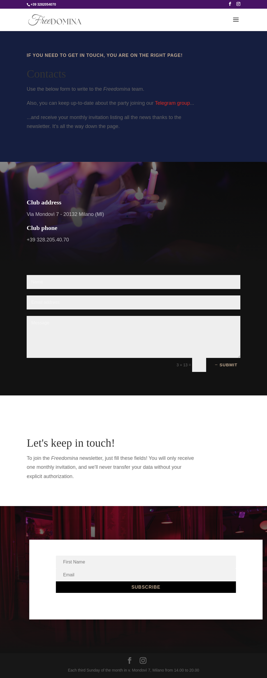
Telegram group (172, 103)
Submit (229, 364)
